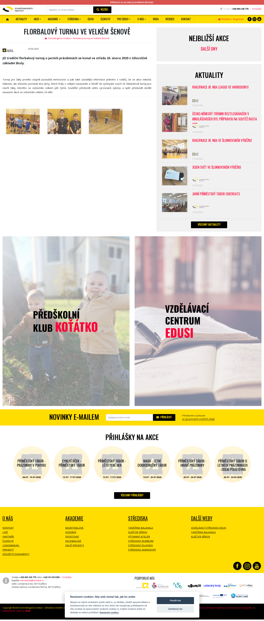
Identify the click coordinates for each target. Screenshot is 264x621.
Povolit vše (175, 600)
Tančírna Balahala (140, 530)
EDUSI (91, 19)
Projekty (8, 552)
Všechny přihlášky (132, 498)
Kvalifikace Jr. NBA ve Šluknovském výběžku (223, 141)
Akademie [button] (53, 19)
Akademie (74, 520)
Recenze (170, 19)
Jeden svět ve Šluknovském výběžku (217, 169)
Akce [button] (36, 19)
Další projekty (74, 548)
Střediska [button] (73, 19)
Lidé (5, 535)
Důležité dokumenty (16, 556)
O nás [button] (140, 19)
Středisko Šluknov (140, 548)
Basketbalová (74, 530)
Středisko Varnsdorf (142, 552)
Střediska (138, 520)
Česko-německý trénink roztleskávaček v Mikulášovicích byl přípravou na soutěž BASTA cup (221, 118)
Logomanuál (11, 548)
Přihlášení (224, 19)
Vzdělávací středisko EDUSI (208, 530)
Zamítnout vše (175, 609)
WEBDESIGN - (16, 613)
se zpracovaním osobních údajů (198, 421)
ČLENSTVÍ (105, 19)
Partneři (8, 539)
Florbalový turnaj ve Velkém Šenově (91, 38)
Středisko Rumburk (141, 543)
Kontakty (256, 8)
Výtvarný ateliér (139, 539)
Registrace (238, 19)
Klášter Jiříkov (137, 535)
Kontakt (186, 19)
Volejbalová (73, 543)
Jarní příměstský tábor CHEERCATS (216, 196)
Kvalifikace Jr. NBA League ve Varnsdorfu (221, 87)
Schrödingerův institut (57, 38)
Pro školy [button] (123, 19)
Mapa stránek (227, 610)
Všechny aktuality (209, 227)
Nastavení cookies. (109, 612)
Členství (8, 543)
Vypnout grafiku (245, 610)
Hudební (70, 535)
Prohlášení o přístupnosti (205, 610)
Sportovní (72, 539)
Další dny (209, 49)
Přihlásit (164, 420)
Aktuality (21, 19)
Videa (156, 19)
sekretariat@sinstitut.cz (32, 583)
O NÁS (8, 520)
